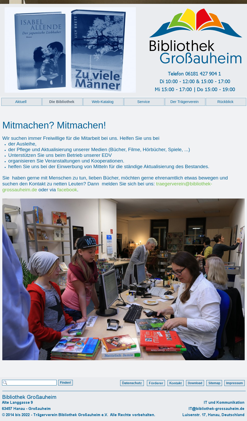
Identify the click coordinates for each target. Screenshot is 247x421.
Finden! (65, 382)
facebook (67, 189)
